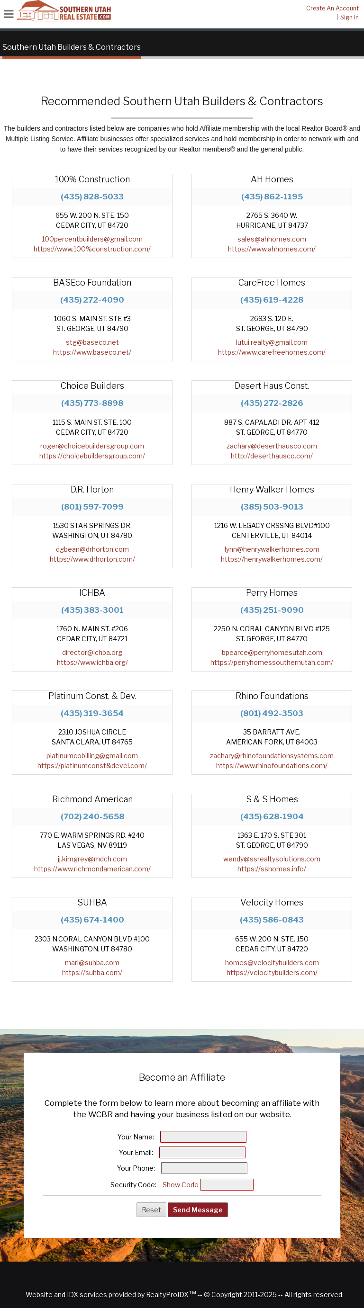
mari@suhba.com (92, 963)
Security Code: (133, 1185)
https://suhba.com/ (92, 972)
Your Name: (136, 1137)
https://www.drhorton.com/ (92, 559)
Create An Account (332, 8)
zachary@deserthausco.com (272, 446)
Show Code (181, 1185)
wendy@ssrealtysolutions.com (271, 859)
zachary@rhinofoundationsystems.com (272, 756)
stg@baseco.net (92, 342)
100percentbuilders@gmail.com (92, 239)
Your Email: (136, 1152)
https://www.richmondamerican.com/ (92, 869)
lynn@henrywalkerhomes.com (272, 549)
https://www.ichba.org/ (92, 662)
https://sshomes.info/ (271, 869)
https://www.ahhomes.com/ (272, 249)
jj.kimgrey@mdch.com (92, 859)
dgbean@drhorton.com (92, 549)
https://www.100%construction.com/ (92, 249)
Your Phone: (136, 1168)
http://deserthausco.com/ (272, 456)
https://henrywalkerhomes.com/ (272, 559)
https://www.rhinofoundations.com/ (272, 766)
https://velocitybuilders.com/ (272, 972)
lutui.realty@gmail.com (272, 342)
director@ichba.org (92, 652)
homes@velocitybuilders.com (272, 963)
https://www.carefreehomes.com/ (272, 352)
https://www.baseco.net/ (92, 352)
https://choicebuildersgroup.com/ (92, 456)
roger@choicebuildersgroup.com (92, 446)
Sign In (349, 17)
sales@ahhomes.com (271, 239)
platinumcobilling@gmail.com (92, 756)
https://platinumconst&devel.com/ (92, 766)
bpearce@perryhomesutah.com (272, 652)
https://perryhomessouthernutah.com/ (271, 662)
